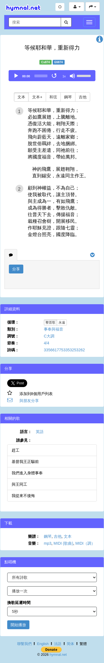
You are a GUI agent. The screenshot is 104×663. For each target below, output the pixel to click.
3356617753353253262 (64, 350)
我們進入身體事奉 (27, 473)
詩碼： (13, 350)
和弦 (53, 97)
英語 (40, 431)
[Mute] (72, 76)
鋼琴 (68, 97)
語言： (26, 431)
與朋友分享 (29, 400)
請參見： (24, 440)
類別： (13, 329)
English (43, 644)
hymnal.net (58, 655)
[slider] (40, 76)
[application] (52, 75)
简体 (70, 644)
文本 (21, 97)
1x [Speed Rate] (64, 76)
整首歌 (50, 322)
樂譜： (34, 536)
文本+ (37, 97)
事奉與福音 (53, 329)
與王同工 (19, 484)
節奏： (13, 343)
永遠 (62, 322)
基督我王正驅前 (25, 461)
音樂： (34, 543)
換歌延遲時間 (19, 602)
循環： (13, 322)
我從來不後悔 (23, 495)
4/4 (46, 343)
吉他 (83, 97)
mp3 (47, 543)
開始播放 (18, 625)
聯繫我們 (24, 644)
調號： (13, 336)
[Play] (16, 76)
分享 (16, 269)
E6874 (58, 62)
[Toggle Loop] (54, 76)
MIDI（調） (85, 543)
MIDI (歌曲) (63, 543)
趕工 (15, 450)
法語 (57, 644)
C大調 (49, 336)
